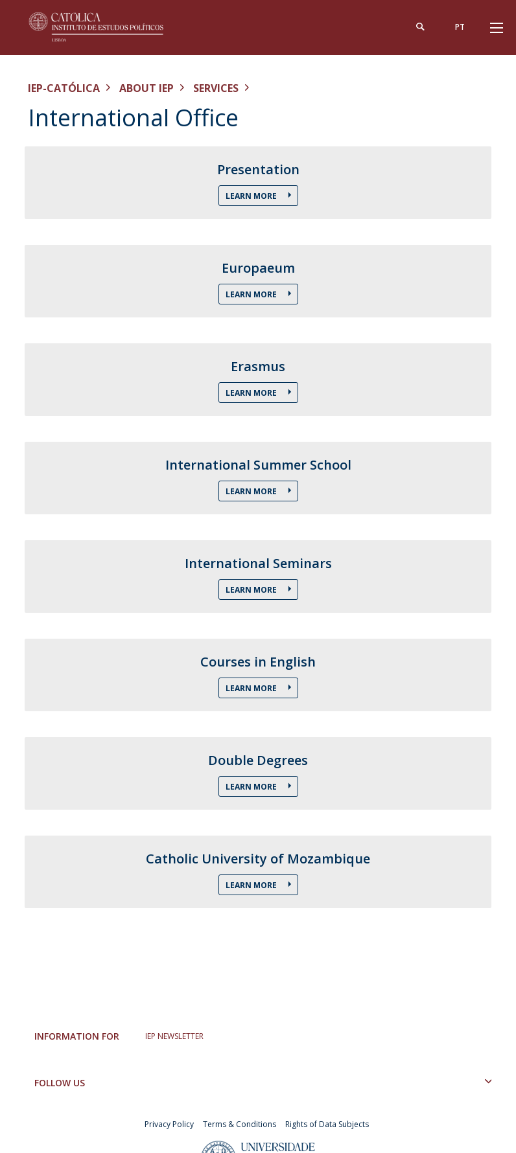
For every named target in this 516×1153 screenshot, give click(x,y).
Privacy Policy (169, 1124)
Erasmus (258, 367)
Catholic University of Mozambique (258, 859)
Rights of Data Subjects (327, 1124)
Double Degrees (258, 760)
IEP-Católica (64, 88)
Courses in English (258, 662)
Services (216, 88)
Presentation (258, 170)
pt (460, 26)
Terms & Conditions (239, 1124)
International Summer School (258, 465)
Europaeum (258, 268)
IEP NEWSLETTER (174, 1036)
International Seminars (258, 563)
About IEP (146, 88)
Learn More (252, 195)
